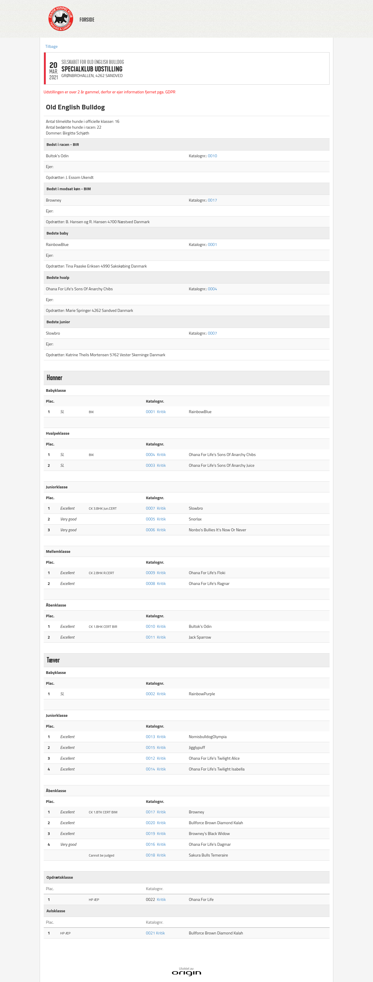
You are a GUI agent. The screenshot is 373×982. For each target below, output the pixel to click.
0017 (212, 200)
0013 (150, 736)
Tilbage (51, 46)
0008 (150, 583)
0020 (150, 823)
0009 (150, 572)
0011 (150, 637)
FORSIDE (87, 19)
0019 (150, 833)
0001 (212, 244)
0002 (150, 694)
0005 (150, 519)
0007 (212, 333)
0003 (150, 465)
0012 (150, 758)
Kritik (161, 411)
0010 (212, 156)
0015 (150, 747)
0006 (150, 530)
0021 (151, 933)
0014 (150, 769)
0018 (150, 855)
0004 (212, 289)
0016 (150, 844)
